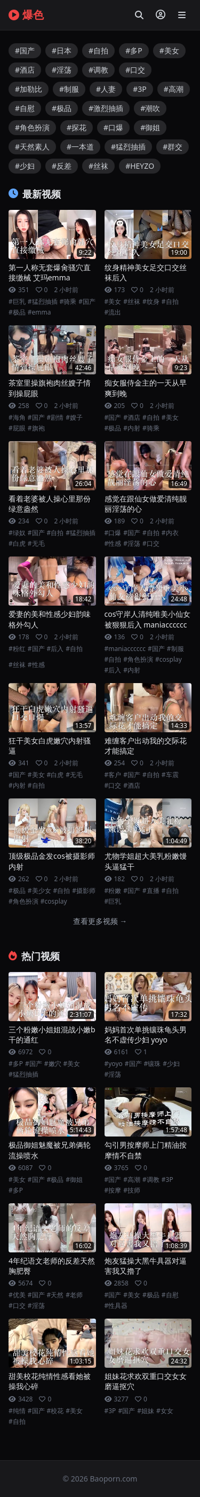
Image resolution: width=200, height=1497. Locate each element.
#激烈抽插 (106, 108)
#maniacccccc (125, 649)
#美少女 (39, 891)
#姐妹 (145, 1411)
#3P (140, 89)
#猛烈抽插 (128, 147)
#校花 (55, 1411)
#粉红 (17, 649)
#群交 (172, 147)
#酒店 (25, 70)
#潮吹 (150, 108)
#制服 (69, 89)
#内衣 (170, 533)
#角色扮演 (32, 127)
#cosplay (168, 659)
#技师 (131, 1190)
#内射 (131, 428)
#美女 (169, 50)
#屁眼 (17, 428)
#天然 (55, 1295)
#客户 (113, 775)
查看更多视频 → (100, 921)
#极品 (61, 108)
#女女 (164, 1411)
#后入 (55, 649)
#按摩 (113, 1190)
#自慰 (25, 108)
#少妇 (25, 166)
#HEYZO (139, 166)
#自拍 (98, 50)
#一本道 (80, 147)
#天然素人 (32, 147)
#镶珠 (152, 1064)
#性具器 (116, 1306)
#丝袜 (98, 166)
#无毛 (36, 543)
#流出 (113, 312)
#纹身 (150, 301)
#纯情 (17, 1411)
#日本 (61, 50)
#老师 (74, 1295)
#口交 (135, 70)
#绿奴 (17, 533)
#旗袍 (36, 428)
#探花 (76, 127)
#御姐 (150, 127)
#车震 (170, 775)
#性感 (113, 543)
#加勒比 (28, 89)
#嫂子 (74, 417)
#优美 (17, 1295)
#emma (39, 312)
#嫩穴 (52, 1064)
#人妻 (106, 89)
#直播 (150, 891)
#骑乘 (68, 301)
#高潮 (173, 89)
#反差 (61, 166)
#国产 (25, 50)
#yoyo (114, 1064)
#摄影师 (83, 891)
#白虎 (17, 543)
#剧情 (55, 417)
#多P (133, 50)
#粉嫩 (113, 891)
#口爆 (113, 127)
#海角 (17, 417)
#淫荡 (61, 70)
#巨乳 (17, 301)
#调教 (98, 70)
